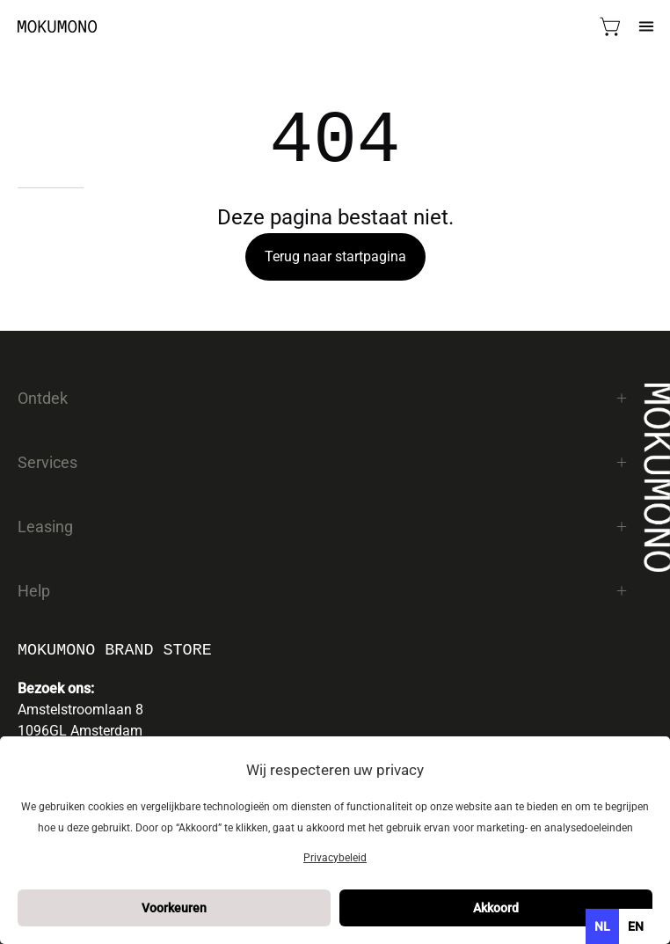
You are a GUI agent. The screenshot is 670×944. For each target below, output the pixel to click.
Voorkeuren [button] (174, 908)
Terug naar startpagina (335, 256)
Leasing (323, 526)
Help (323, 590)
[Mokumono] (57, 26)
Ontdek (323, 398)
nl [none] (602, 926)
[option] (635, 926)
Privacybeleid (335, 858)
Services (323, 462)
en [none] (636, 926)
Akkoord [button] (496, 908)
